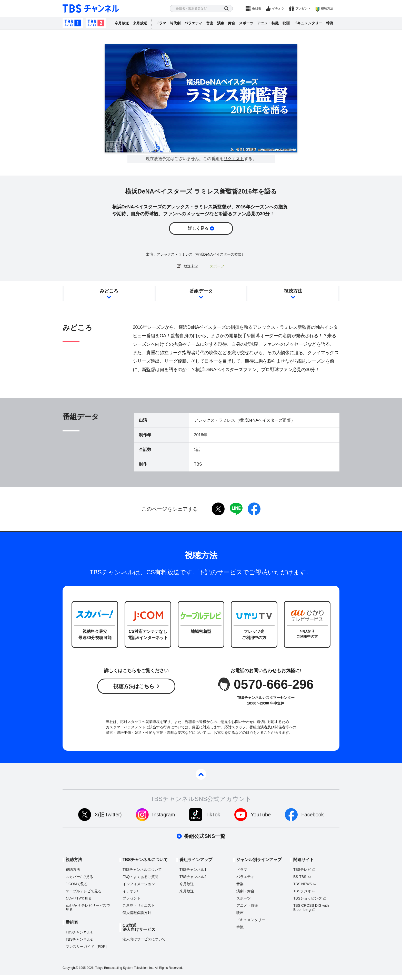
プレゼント (303, 8)
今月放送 (122, 23)
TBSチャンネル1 (73, 23)
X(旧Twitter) (108, 814)
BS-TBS (299, 877)
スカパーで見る (79, 877)
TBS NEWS (302, 884)
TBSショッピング (307, 898)
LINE (236, 509)
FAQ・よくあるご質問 (140, 877)
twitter (218, 509)
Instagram (163, 814)
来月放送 (140, 23)
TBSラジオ (302, 891)
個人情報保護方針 (137, 913)
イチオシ (278, 8)
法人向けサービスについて (144, 939)
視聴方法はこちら (133, 686)
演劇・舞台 (226, 23)
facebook (254, 509)
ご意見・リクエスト (139, 905)
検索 (226, 8)
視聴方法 (327, 8)
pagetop (201, 774)
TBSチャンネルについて (142, 869)
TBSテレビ (302, 869)
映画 (286, 23)
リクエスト (234, 159)
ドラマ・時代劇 (167, 23)
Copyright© (70, 968)
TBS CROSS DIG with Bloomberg (311, 907)
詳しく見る (198, 228)
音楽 (209, 23)
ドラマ (241, 869)
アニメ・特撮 (268, 23)
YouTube (261, 814)
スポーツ (246, 23)
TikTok (213, 814)
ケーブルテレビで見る (84, 891)
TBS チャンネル (91, 8)
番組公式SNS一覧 (204, 836)
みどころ (109, 291)
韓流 (329, 23)
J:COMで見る (77, 884)
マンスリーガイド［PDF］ (87, 946)
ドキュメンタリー (308, 23)
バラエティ (193, 23)
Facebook (312, 814)
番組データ (201, 291)
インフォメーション (139, 884)
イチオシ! (130, 891)
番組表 (256, 8)
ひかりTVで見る (79, 898)
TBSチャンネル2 (96, 23)
